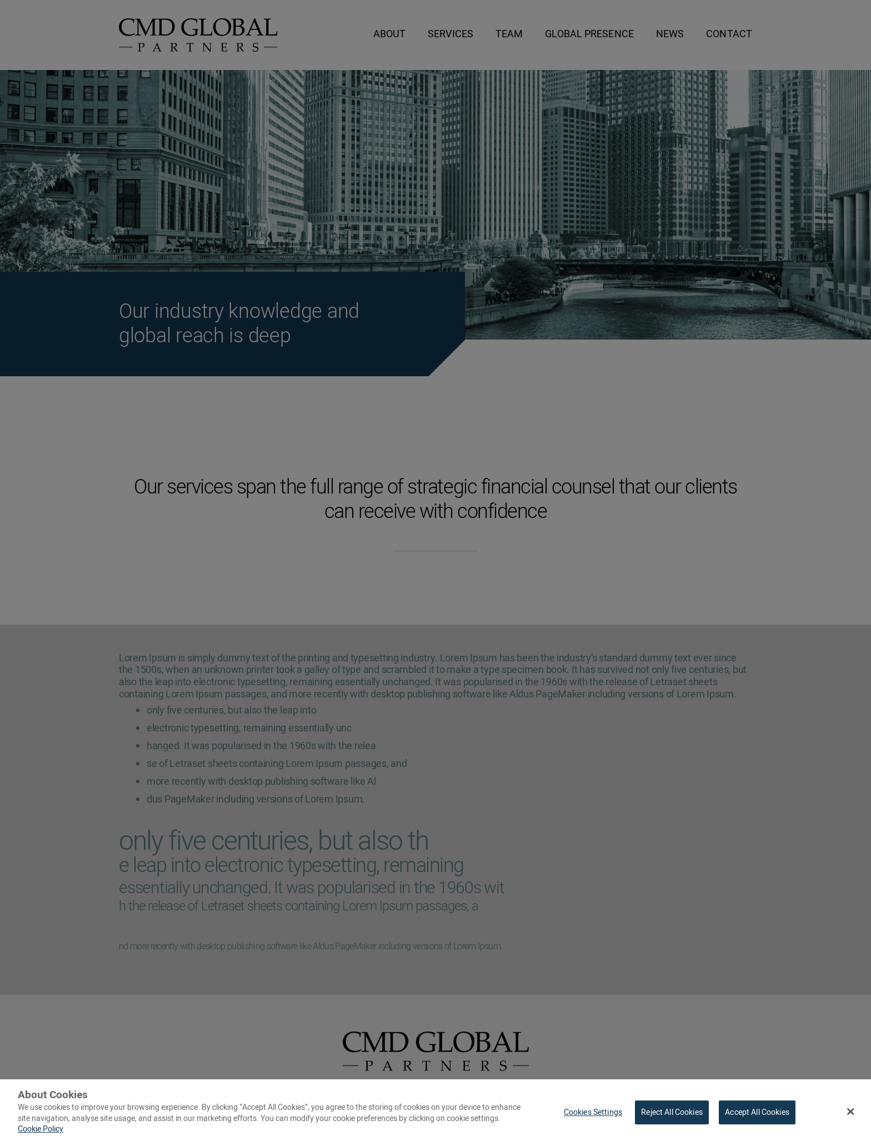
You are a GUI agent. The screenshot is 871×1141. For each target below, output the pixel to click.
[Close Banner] (851, 1115)
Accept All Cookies (757, 1116)
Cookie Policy (40, 1133)
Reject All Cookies (672, 1116)
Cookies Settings (593, 1116)
